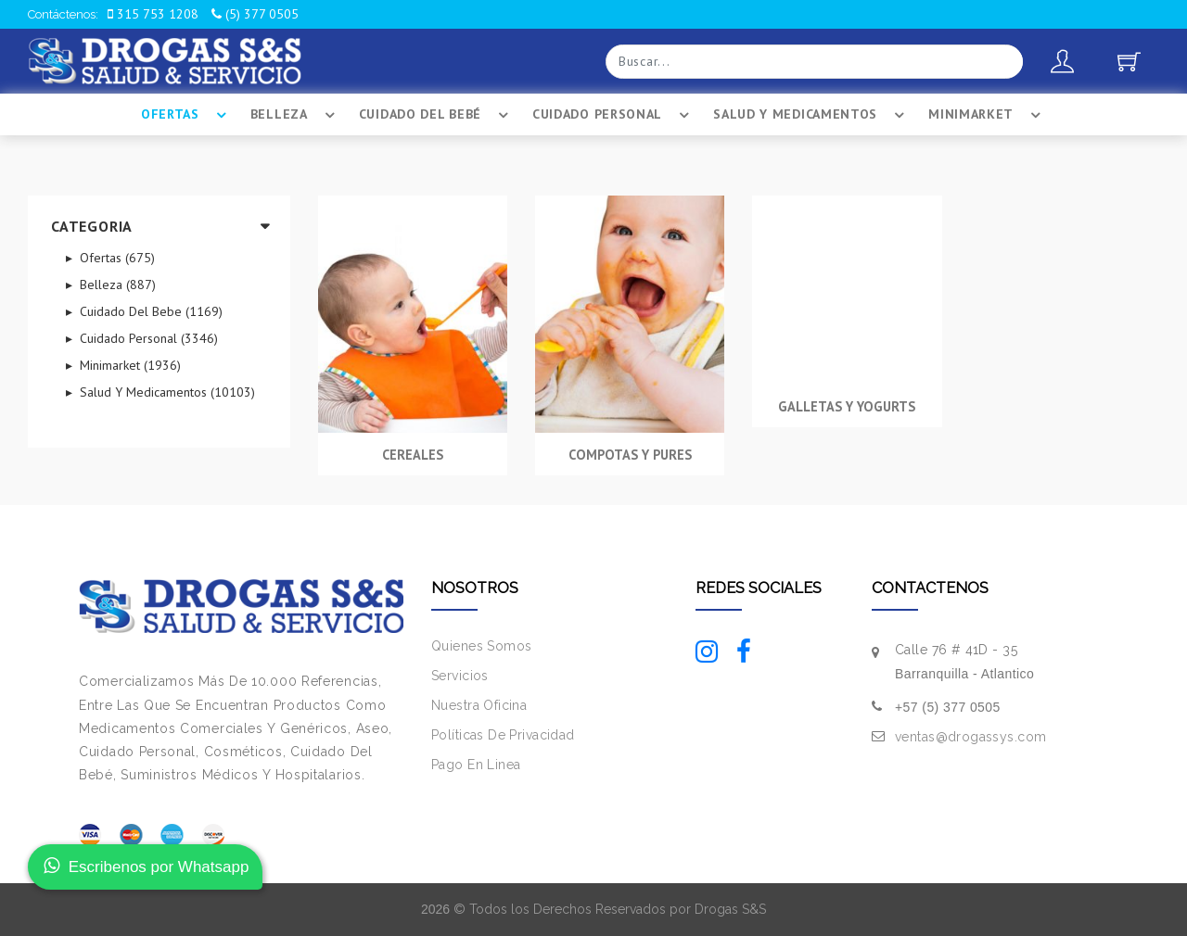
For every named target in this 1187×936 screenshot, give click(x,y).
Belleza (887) (116, 284)
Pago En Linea (475, 764)
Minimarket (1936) (128, 365)
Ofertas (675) (115, 257)
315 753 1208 (153, 14)
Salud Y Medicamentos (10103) (165, 392)
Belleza (295, 115)
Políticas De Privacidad (503, 734)
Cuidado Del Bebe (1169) (149, 311)
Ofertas (186, 115)
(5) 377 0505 (255, 14)
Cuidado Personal (613, 115)
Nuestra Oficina (479, 705)
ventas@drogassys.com (970, 736)
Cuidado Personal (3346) (147, 338)
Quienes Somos (481, 646)
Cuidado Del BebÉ (436, 115)
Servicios (460, 675)
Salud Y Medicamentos (811, 115)
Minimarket (987, 115)
